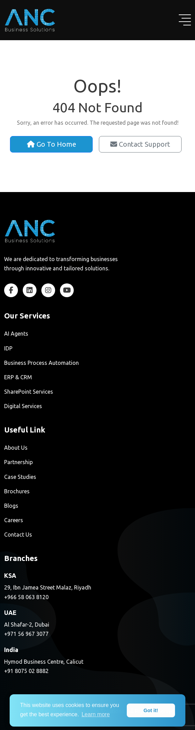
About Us (16, 448)
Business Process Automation (41, 363)
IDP (8, 348)
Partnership (18, 462)
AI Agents (16, 333)
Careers (13, 520)
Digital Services (23, 406)
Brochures (17, 491)
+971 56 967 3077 (26, 634)
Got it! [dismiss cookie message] (151, 710)
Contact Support (140, 144)
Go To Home (51, 144)
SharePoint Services (28, 392)
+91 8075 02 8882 (26, 671)
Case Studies (20, 477)
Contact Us (18, 534)
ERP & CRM (18, 377)
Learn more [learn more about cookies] (96, 714)
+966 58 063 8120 (26, 597)
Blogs (11, 506)
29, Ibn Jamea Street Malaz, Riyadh (47, 587)
